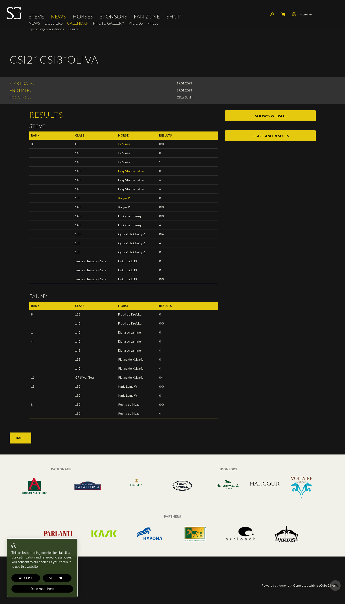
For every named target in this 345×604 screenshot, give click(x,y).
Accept (25, 578)
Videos (135, 23)
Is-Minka (124, 144)
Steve (36, 16)
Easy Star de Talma (131, 171)
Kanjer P (124, 198)
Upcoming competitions (46, 29)
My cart (283, 14)
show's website (271, 116)
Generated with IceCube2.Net (314, 585)
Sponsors (113, 16)
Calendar (77, 23)
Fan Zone (147, 16)
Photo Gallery (108, 23)
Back (20, 438)
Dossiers (53, 23)
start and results (271, 136)
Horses (83, 16)
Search (272, 14)
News (58, 16)
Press (153, 23)
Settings (57, 578)
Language (302, 14)
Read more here (42, 589)
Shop (173, 16)
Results (72, 29)
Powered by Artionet (276, 585)
